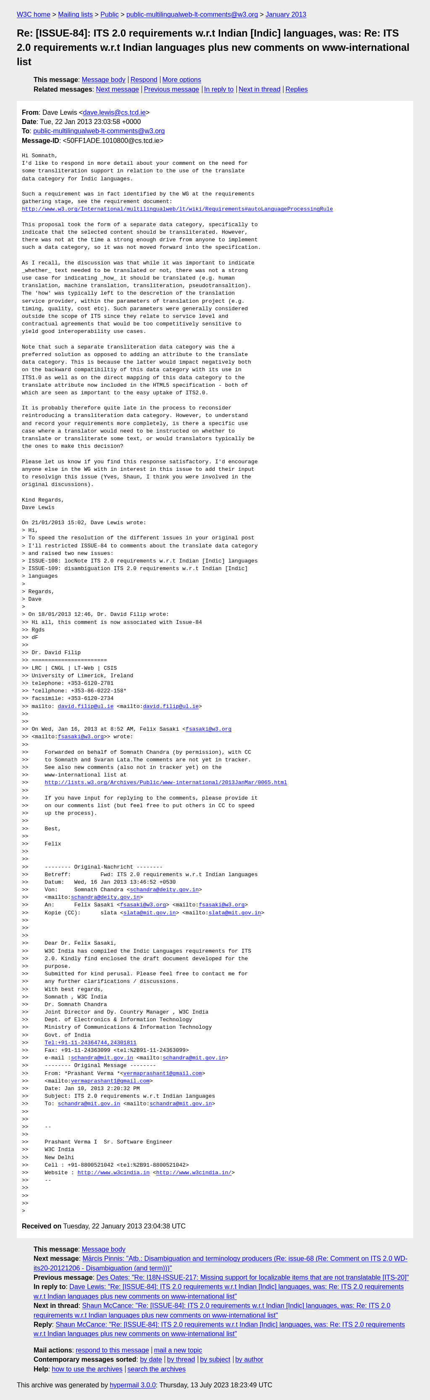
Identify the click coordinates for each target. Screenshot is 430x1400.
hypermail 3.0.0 (132, 1385)
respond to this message (112, 1350)
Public (109, 14)
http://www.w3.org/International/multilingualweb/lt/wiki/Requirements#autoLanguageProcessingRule (177, 209)
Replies (297, 89)
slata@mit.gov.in (149, 913)
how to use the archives (87, 1369)
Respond (144, 79)
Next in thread (260, 89)
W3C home (33, 14)
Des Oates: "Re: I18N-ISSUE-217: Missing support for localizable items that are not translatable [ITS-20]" (252, 1277)
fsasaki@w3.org (208, 729)
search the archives (157, 1369)
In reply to (218, 89)
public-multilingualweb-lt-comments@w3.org (192, 14)
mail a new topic (178, 1350)
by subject (215, 1359)
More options (182, 79)
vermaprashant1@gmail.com (162, 1074)
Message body (104, 79)
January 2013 (286, 14)
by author (249, 1359)
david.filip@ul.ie (86, 707)
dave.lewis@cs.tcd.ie (114, 112)
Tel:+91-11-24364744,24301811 (90, 1043)
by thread (181, 1359)
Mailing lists (75, 14)
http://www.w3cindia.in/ (193, 1173)
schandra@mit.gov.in (102, 1058)
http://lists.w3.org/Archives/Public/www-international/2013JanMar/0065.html (166, 783)
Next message (117, 89)
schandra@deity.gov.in (164, 890)
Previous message (171, 89)
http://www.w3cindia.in (114, 1173)
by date (151, 1359)
